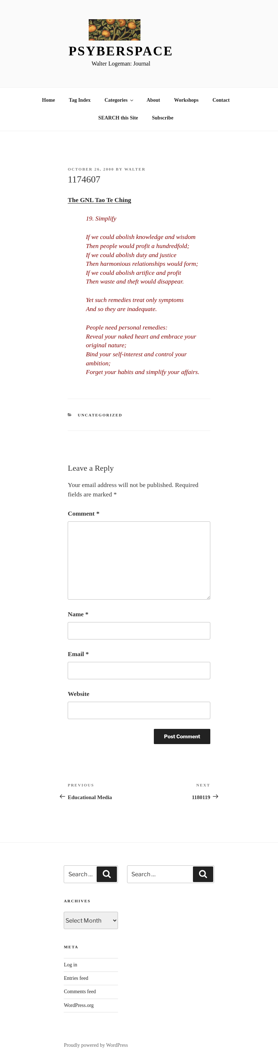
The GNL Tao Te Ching (99, 199)
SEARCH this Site (118, 118)
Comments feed (80, 991)
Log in (70, 964)
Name (78, 614)
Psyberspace (120, 51)
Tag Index (79, 100)
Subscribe (162, 118)
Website (78, 693)
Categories (120, 100)
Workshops (186, 100)
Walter (135, 169)
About (153, 100)
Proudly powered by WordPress (96, 1045)
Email (78, 654)
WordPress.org (78, 1005)
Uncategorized (100, 415)
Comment (83, 513)
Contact (220, 100)
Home (48, 100)
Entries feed (76, 978)
